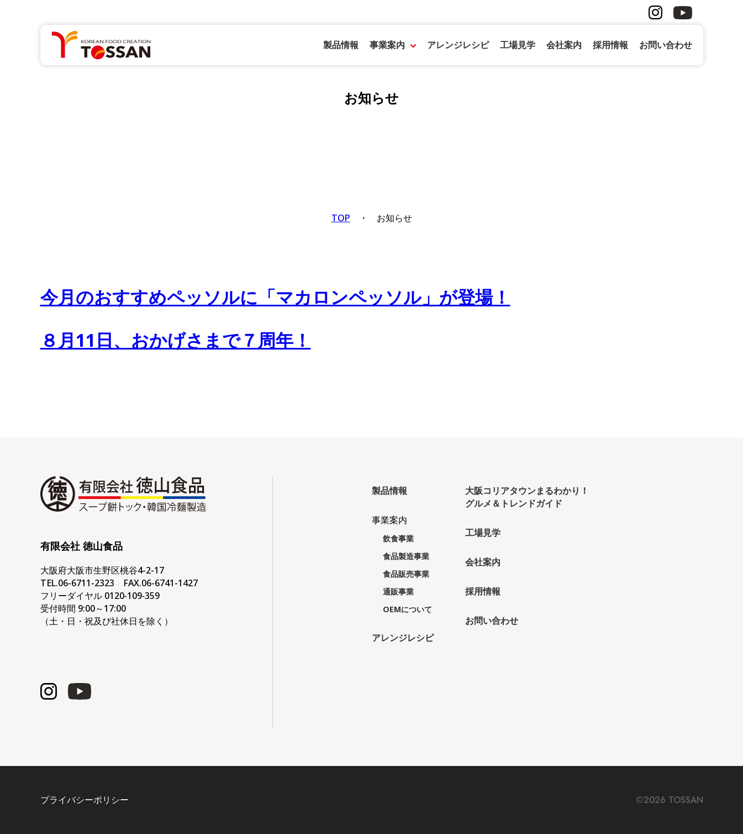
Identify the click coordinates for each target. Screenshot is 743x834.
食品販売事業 (406, 574)
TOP (340, 218)
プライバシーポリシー (84, 800)
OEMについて (407, 609)
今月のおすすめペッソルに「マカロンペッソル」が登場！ (275, 297)
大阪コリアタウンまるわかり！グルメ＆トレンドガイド (527, 496)
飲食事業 (398, 538)
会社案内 (564, 45)
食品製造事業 (406, 556)
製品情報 (341, 45)
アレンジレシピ (458, 45)
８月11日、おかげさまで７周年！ (175, 340)
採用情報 (610, 45)
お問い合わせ (665, 45)
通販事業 (398, 591)
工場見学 (517, 45)
